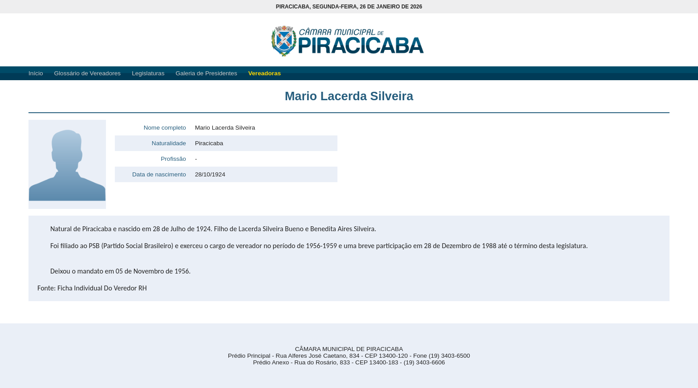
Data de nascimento (159, 174)
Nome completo (165, 127)
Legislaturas (148, 73)
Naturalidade (169, 143)
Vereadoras (264, 73)
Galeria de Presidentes (206, 73)
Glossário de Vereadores (87, 73)
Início (35, 73)
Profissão (173, 158)
